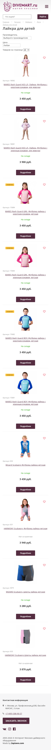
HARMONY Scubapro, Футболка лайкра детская (25, 528)
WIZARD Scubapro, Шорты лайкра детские (25, 592)
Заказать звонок (16, 720)
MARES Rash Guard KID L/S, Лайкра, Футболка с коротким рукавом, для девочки (25, 85)
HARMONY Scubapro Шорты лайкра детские (25, 655)
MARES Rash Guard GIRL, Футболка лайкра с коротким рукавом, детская (25, 212)
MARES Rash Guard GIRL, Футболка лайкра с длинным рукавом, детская (25, 276)
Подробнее (25, 109)
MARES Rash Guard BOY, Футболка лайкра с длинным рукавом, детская (25, 403)
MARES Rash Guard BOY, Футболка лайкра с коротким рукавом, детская (25, 339)
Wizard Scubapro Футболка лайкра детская (25, 465)
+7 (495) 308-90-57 (13, 713)
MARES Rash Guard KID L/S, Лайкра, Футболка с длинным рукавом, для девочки (25, 149)
